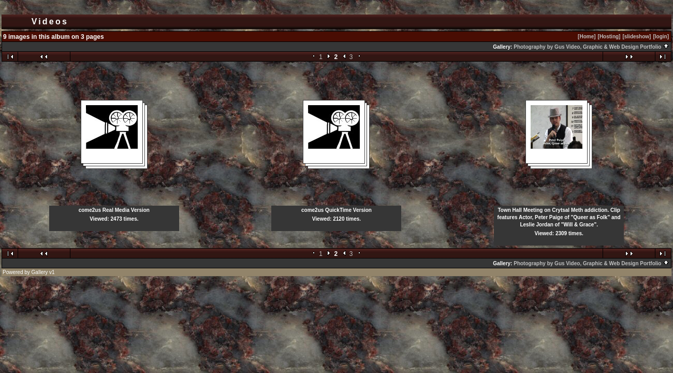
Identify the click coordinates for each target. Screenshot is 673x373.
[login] (661, 36)
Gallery (40, 272)
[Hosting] (609, 36)
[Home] (586, 36)
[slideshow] (636, 36)
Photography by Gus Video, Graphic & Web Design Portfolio (591, 47)
